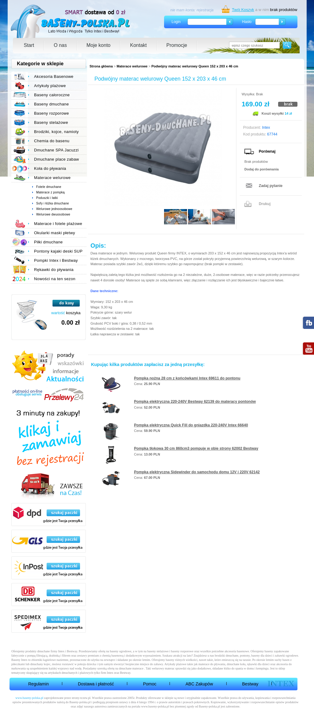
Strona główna (101, 66)
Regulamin (38, 683)
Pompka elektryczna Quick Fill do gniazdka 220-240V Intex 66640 (191, 425)
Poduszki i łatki (47, 198)
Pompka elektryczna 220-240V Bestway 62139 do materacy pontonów (195, 401)
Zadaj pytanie (270, 186)
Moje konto (98, 45)
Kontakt (138, 45)
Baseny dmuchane (51, 104)
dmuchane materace (131, 668)
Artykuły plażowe (50, 85)
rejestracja (205, 10)
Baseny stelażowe (51, 122)
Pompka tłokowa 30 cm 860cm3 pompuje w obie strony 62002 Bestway (196, 448)
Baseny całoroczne (52, 95)
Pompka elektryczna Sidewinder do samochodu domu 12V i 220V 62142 (197, 472)
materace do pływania (211, 664)
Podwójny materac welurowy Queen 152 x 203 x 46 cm (194, 66)
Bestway (250, 683)
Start (29, 45)
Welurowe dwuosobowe (53, 214)
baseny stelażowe (158, 651)
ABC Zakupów (199, 683)
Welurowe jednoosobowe (54, 209)
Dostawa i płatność (96, 683)
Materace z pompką (50, 192)
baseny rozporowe (182, 651)
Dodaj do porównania (261, 169)
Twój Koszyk (243, 9)
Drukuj (264, 204)
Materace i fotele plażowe (58, 223)
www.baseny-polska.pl (29, 698)
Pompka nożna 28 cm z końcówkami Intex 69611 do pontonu (187, 378)
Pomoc (149, 683)
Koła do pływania (50, 168)
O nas (60, 45)
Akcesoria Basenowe (53, 76)
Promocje (177, 45)
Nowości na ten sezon (54, 278)
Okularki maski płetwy (54, 233)
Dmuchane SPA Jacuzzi (56, 150)
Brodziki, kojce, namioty (56, 131)
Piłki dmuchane (48, 242)
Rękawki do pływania (54, 269)
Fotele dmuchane (48, 187)
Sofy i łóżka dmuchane (52, 203)
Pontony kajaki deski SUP (58, 251)
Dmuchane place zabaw (56, 159)
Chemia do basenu (51, 141)
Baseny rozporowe (51, 113)
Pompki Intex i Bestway (56, 260)
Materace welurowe (132, 66)
